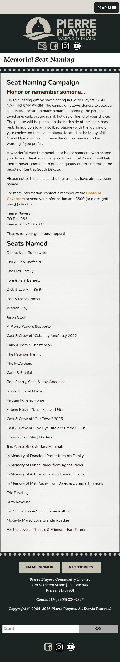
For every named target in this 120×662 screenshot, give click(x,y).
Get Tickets (81, 567)
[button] (106, 7)
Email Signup (39, 567)
